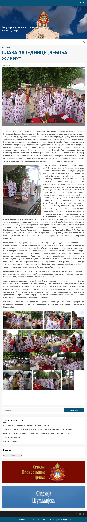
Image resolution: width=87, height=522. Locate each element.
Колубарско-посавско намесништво (23, 27)
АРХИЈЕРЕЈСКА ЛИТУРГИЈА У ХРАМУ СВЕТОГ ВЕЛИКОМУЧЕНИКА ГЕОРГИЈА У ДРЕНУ (36, 433)
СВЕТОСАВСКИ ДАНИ (11, 437)
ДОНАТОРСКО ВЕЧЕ (11, 441)
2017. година (6, 47)
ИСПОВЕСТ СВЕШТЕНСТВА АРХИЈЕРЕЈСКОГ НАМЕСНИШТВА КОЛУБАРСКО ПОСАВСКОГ (37, 429)
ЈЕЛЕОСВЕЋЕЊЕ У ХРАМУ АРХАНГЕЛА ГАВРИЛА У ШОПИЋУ (26, 425)
